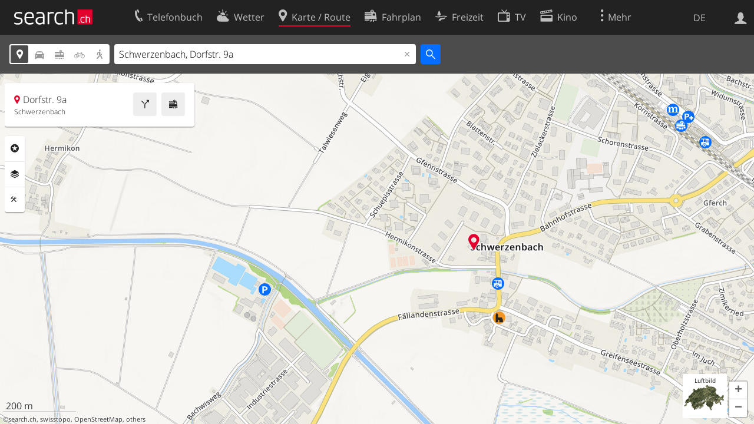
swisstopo (55, 419)
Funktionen (15, 199)
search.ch (22, 419)
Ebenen (15, 174)
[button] (738, 390)
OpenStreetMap (98, 419)
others (135, 419)
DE (699, 17)
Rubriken (15, 148)
